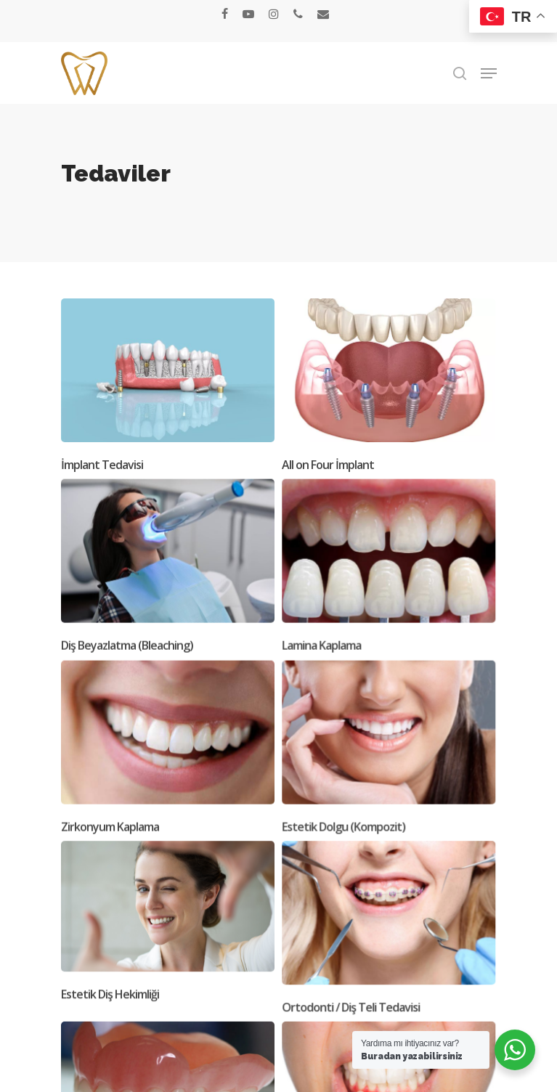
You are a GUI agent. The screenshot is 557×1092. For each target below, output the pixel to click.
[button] (489, 73)
